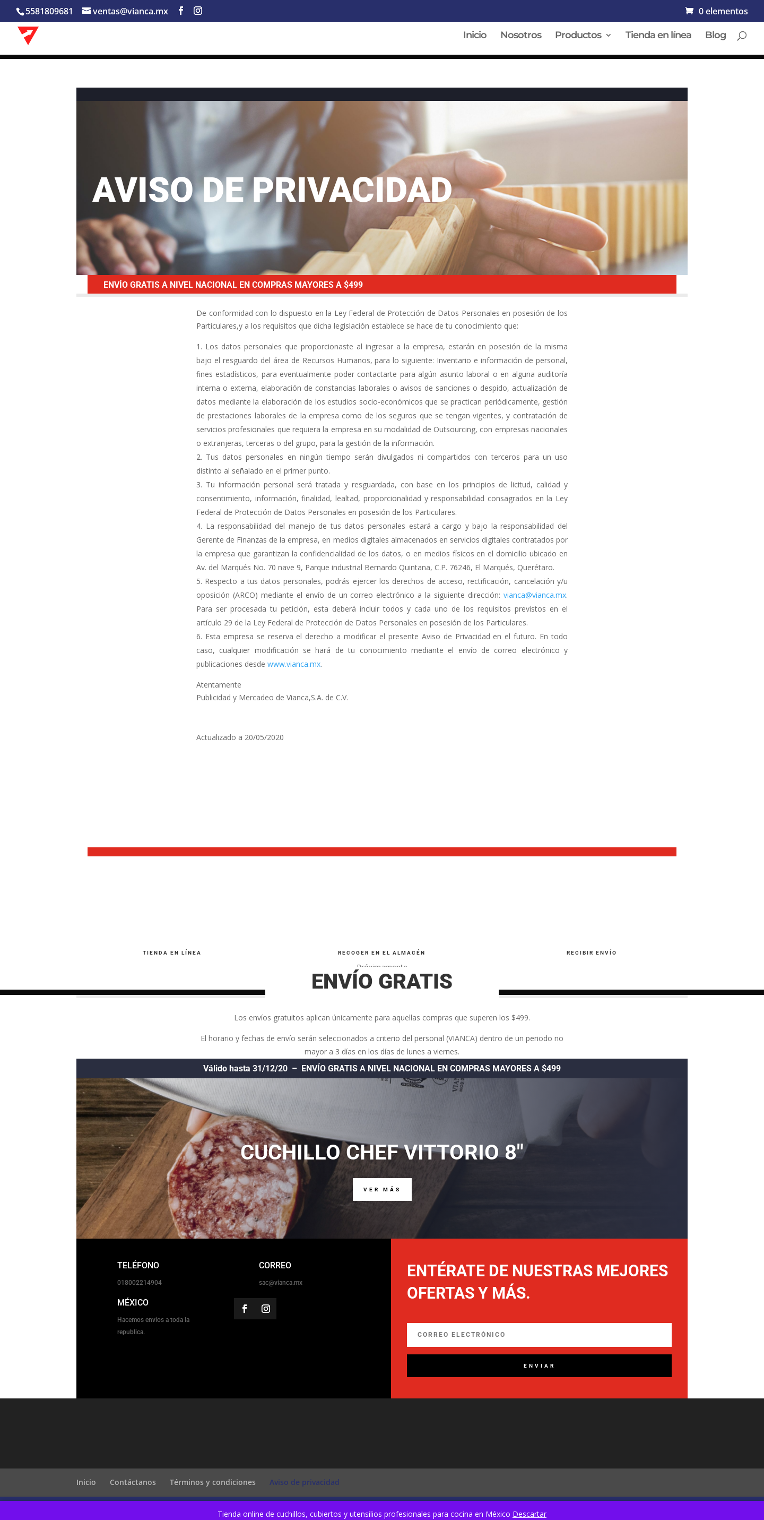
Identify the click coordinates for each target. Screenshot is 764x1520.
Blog (715, 36)
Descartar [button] (529, 1514)
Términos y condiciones (213, 1482)
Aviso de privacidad (305, 1482)
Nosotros (520, 36)
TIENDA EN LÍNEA (172, 953)
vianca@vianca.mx (534, 595)
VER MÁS (382, 1189)
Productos (578, 36)
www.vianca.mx (293, 664)
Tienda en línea (658, 36)
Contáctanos (133, 1482)
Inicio (475, 36)
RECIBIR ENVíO (592, 953)
